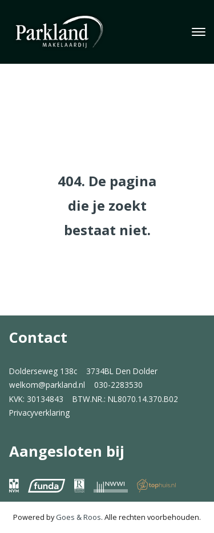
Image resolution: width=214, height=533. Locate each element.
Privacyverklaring (39, 412)
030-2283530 (118, 384)
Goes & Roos (78, 517)
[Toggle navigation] (198, 32)
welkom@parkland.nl (47, 384)
